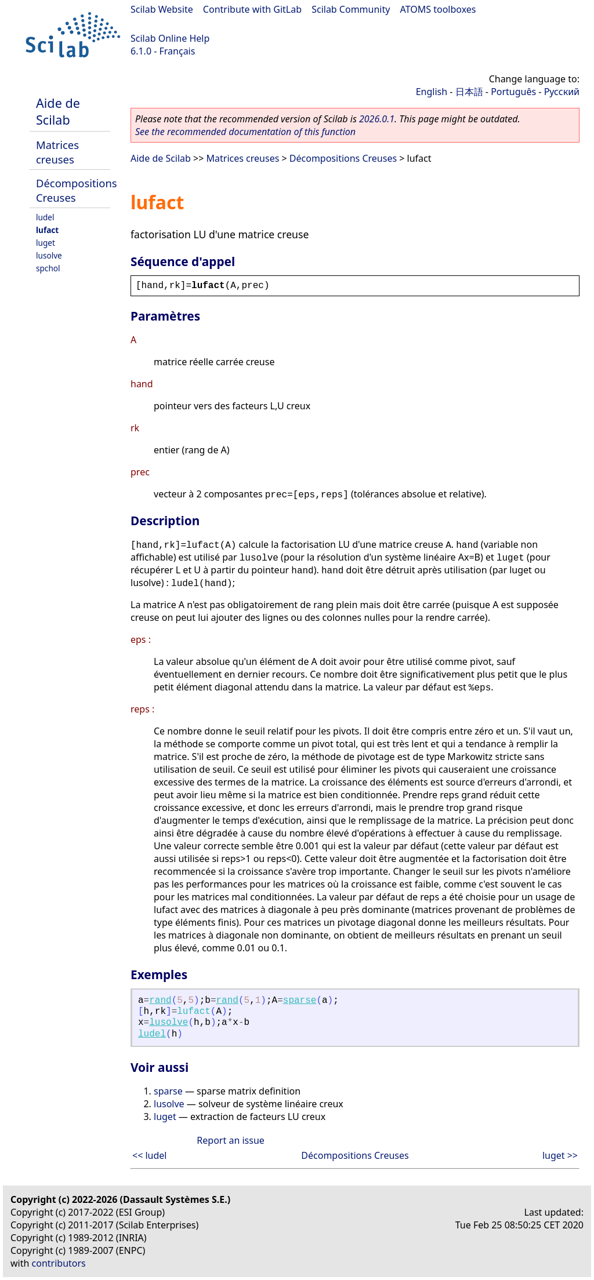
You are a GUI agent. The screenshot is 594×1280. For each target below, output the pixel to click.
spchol (48, 268)
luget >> (560, 1155)
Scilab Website (162, 9)
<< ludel (149, 1155)
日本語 (469, 91)
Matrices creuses (57, 151)
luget (45, 242)
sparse (300, 1000)
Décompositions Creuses (343, 158)
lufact (47, 229)
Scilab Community (351, 9)
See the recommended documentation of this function (245, 131)
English (431, 91)
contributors (59, 1263)
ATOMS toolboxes (438, 9)
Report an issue (230, 1140)
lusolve (49, 255)
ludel (45, 217)
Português (513, 91)
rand (160, 1000)
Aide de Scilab (58, 111)
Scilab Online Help (170, 38)
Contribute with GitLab (252, 9)
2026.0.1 (376, 118)
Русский (561, 91)
